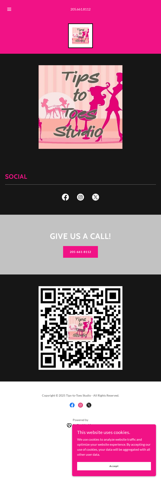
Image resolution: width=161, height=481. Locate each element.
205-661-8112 (80, 252)
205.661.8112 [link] (80, 9)
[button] (11, 9)
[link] (80, 35)
